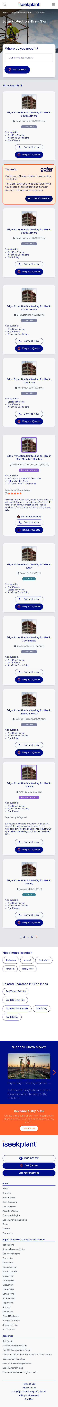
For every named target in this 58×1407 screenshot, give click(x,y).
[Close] (50, 685)
